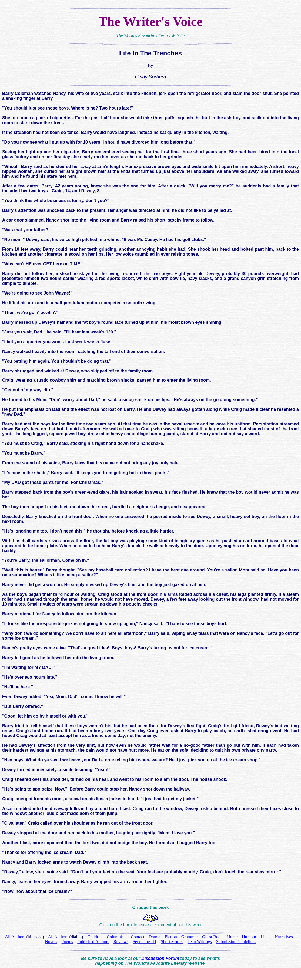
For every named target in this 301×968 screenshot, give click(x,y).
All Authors (58, 936)
